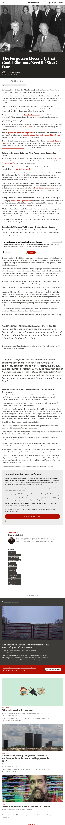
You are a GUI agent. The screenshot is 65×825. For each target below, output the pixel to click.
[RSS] (9, 810)
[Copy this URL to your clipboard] (9, 81)
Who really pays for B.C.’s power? (17, 634)
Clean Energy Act (13, 481)
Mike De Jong (12, 492)
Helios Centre (12, 489)
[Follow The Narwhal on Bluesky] (5, 806)
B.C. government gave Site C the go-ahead (19, 133)
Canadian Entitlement (32, 115)
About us (6, 779)
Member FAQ (8, 790)
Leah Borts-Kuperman (10, 574)
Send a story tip (8, 800)
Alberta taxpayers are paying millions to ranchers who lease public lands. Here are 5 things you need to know (26, 682)
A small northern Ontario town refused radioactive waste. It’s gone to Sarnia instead (25, 570)
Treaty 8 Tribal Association (43, 188)
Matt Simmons (8, 637)
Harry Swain (12, 487)
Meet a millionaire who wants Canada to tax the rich (26, 730)
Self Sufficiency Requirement (13, 500)
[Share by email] (20, 81)
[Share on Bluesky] (12, 81)
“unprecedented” (8, 163)
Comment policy (57, 818)
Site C (23, 190)
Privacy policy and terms (45, 818)
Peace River (12, 494)
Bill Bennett (12, 476)
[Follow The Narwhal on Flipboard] (9, 806)
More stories (32, 748)
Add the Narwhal (53, 593)
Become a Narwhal (31, 787)
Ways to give (7, 788)
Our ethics (7, 786)
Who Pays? (6, 632)
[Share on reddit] (18, 81)
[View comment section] (23, 81)
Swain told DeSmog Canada (21, 169)
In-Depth (5, 566)
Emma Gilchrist (15, 72)
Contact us (7, 797)
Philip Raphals (12, 497)
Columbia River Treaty (15, 484)
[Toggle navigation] (4, 2)
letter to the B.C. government (21, 201)
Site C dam (28, 127)
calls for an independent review (13, 148)
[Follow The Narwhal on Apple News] (5, 810)
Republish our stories (10, 802)
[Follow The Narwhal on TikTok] (18, 806)
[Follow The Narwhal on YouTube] (13, 806)
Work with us (8, 784)
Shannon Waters (38, 637)
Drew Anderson (8, 688)
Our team (6, 781)
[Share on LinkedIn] (15, 81)
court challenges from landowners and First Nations (42, 135)
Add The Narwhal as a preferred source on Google (19, 592)
